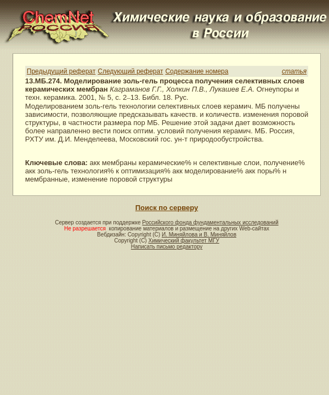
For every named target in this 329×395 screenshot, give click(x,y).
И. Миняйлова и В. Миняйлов (199, 235)
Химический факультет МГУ (183, 241)
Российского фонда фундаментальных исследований (210, 222)
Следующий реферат (130, 71)
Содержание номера (196, 71)
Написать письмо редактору (166, 247)
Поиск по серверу (166, 208)
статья (294, 71)
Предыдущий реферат (61, 71)
